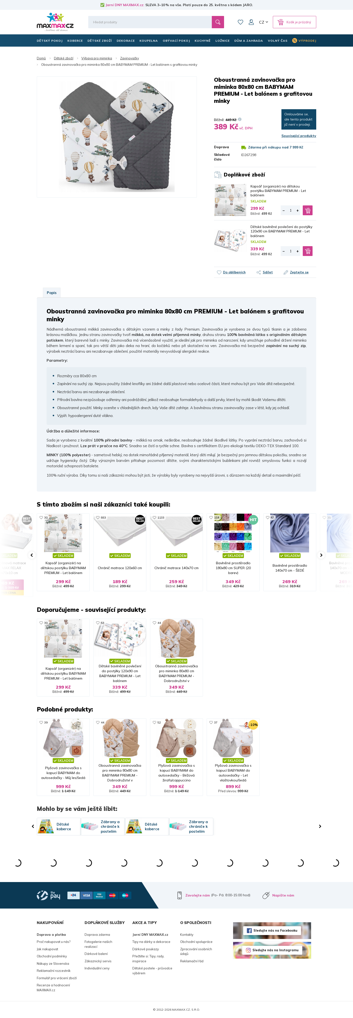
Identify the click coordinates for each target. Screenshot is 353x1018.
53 (102, 623)
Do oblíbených (234, 272)
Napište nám (283, 895)
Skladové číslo (222, 156)
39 (46, 722)
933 (103, 517)
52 (159, 722)
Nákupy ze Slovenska (53, 963)
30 (46, 517)
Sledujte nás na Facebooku (275, 930)
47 (272, 517)
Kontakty (186, 935)
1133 (160, 517)
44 (159, 623)
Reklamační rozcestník (54, 971)
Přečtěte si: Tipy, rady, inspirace (148, 958)
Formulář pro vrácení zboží (57, 978)
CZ (261, 22)
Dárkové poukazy (145, 949)
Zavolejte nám (197, 895)
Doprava (221, 147)
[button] (32, 555)
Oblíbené (240, 22)
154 (216, 517)
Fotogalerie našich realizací (98, 944)
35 (329, 517)
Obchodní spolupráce (196, 942)
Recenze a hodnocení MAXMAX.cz (53, 987)
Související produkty (298, 136)
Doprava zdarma (97, 935)
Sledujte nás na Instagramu (275, 950)
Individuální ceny (97, 968)
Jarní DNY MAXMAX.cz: (124, 5)
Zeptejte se (299, 272)
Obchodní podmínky (52, 956)
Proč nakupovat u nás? (53, 942)
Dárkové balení (96, 954)
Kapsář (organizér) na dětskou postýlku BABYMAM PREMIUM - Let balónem (278, 190)
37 (215, 722)
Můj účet (251, 22)
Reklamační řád (191, 961)
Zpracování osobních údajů (196, 951)
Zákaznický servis (98, 961)
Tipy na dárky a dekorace (151, 942)
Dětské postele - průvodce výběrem (152, 970)
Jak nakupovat (47, 949)
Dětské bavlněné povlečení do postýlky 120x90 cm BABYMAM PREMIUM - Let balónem (281, 231)
